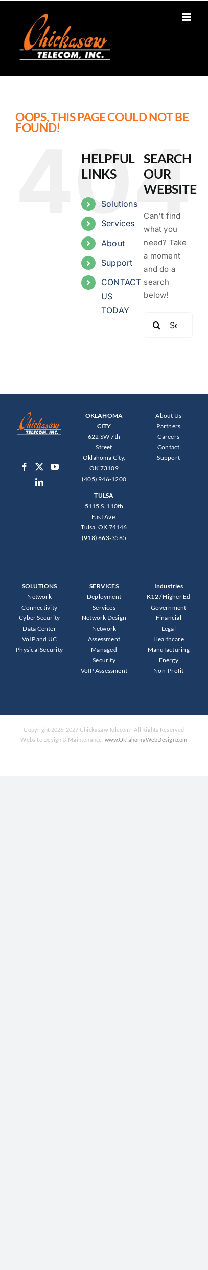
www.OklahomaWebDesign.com (146, 739)
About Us (168, 415)
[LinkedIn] (39, 482)
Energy (168, 660)
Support (117, 262)
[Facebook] (24, 467)
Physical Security (39, 649)
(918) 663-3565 (104, 538)
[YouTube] (55, 467)
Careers (168, 436)
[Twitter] (39, 467)
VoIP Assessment (104, 670)
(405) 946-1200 (104, 479)
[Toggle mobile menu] (187, 17)
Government (168, 607)
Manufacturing (169, 649)
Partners (168, 426)
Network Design (104, 617)
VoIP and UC (39, 639)
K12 (152, 596)
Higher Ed (176, 596)
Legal (168, 628)
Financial (168, 617)
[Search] (156, 325)
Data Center (39, 628)
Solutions (119, 204)
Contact (168, 447)
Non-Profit (168, 670)
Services (118, 223)
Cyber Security (39, 617)
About (113, 243)
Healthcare (168, 639)
